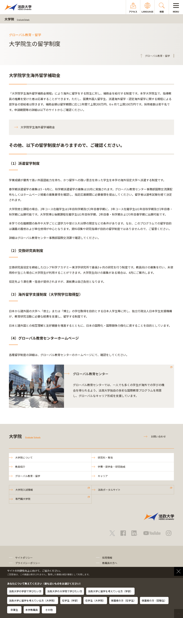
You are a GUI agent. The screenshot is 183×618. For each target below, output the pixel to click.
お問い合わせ (158, 436)
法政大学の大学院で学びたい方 (64, 591)
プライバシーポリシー (27, 563)
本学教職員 (31, 610)
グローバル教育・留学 (27, 476)
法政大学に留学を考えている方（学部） (110, 591)
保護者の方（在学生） (123, 600)
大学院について (24, 457)
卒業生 (14, 610)
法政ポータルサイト (109, 489)
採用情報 (107, 557)
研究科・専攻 (105, 457)
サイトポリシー (24, 557)
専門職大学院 (22, 499)
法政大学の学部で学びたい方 (25, 591)
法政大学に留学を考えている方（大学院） (32, 600)
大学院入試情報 (24, 489)
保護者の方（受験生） (154, 600)
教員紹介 (20, 466)
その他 (49, 610)
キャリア (103, 476)
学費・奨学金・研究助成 (111, 466)
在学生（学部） (71, 600)
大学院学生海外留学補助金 (38, 127)
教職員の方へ (109, 563)
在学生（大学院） (95, 600)
